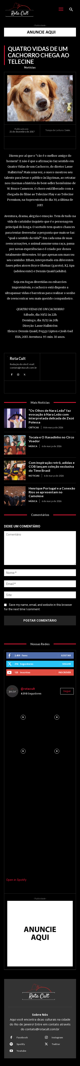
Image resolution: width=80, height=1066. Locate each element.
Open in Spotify (16, 880)
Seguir (66, 663)
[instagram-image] (23, 717)
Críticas (34, 427)
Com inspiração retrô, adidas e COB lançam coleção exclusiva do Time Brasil (52, 466)
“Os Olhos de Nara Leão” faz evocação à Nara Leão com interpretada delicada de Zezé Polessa (51, 416)
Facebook (22, 1037)
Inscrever (64, 672)
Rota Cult (18, 358)
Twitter (56, 1044)
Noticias (34, 475)
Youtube (21, 1050)
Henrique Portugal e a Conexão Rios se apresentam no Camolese (52, 492)
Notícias (30, 67)
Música (33, 446)
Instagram (57, 1037)
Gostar (66, 655)
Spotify (21, 1044)
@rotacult (28, 689)
